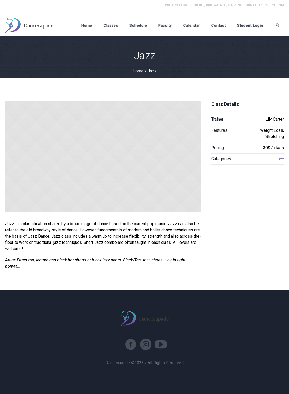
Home (138, 70)
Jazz (280, 159)
